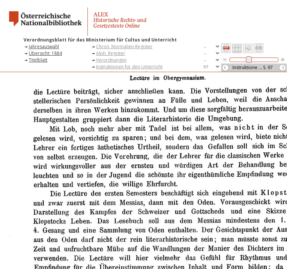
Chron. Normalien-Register (124, 46)
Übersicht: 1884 (45, 53)
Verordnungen (111, 60)
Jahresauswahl (44, 46)
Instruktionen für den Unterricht (129, 67)
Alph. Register (110, 53)
